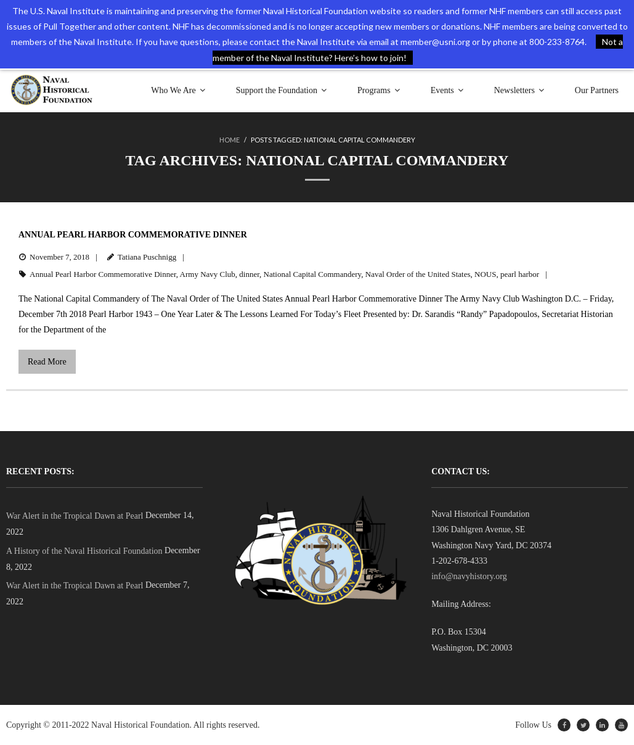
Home (229, 140)
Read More (47, 361)
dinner (249, 274)
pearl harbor (519, 274)
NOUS (485, 274)
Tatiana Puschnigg (147, 256)
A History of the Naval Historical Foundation (84, 551)
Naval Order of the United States (418, 274)
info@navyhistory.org (469, 576)
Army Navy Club (207, 274)
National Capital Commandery (313, 274)
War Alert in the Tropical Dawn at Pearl (74, 516)
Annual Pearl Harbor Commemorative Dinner (132, 234)
